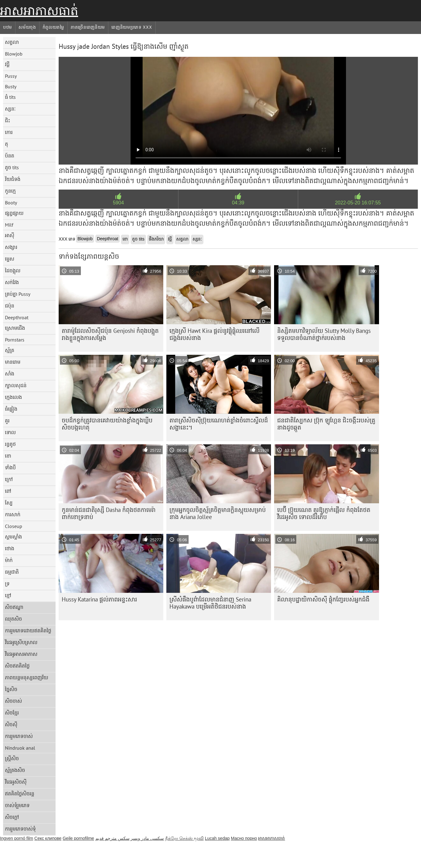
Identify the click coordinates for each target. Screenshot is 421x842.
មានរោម (12, 362)
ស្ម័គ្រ (9, 350)
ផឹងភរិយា (156, 239)
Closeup (13, 526)
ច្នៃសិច (11, 689)
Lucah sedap (217, 838)
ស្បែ (9, 503)
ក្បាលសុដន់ (16, 385)
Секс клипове (47, 838)
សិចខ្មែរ (12, 713)
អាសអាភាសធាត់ (39, 11)
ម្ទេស (9, 259)
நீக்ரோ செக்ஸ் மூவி (184, 838)
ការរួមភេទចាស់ (19, 736)
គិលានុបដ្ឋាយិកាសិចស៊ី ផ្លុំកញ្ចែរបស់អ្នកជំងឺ (323, 599)
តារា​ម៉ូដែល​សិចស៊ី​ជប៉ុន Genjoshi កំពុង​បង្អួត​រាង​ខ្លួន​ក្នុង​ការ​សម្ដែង (110, 334)
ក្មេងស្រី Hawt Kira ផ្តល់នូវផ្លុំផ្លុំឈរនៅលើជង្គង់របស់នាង (214, 334)
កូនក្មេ (10, 191)
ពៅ (8, 491)
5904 (118, 202)
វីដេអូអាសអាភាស (21, 654)
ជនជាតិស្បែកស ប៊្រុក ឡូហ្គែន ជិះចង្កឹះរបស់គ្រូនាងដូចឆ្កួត (326, 424)
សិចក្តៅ (12, 817)
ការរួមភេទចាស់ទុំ (20, 829)
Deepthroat (16, 317)
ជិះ (7, 120)
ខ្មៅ (8, 595)
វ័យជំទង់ (12, 179)
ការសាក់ (12, 514)
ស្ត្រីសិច (12, 758)
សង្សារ (11, 247)
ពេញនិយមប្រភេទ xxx (131, 27)
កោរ (9, 132)
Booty (11, 202)
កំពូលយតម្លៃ (53, 27)
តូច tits (12, 167)
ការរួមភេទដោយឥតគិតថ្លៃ (28, 630)
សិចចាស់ (13, 701)
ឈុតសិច (13, 619)
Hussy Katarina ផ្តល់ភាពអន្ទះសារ (99, 599)
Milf (9, 225)
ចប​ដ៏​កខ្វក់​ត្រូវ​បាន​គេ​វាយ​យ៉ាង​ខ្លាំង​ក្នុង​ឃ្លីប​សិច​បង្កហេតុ (107, 424)
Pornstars (14, 340)
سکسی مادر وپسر (147, 838)
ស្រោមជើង (15, 328)
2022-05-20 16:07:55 (358, 202)
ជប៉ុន (9, 306)
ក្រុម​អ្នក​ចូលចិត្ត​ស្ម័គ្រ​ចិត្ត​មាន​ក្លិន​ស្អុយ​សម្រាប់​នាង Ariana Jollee (217, 513)
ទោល (10, 432)
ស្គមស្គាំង (13, 537)
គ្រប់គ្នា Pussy (17, 294)
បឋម (7, 27)
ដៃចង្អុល (12, 270)
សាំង (9, 374)
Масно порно (244, 838)
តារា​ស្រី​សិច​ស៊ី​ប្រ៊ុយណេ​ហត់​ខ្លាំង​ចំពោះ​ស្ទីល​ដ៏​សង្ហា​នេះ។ (218, 424)
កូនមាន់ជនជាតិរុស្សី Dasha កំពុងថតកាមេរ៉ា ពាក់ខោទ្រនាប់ (109, 513)
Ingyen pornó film (16, 838)
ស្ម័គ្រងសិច (15, 770)
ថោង (9, 548)
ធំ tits (10, 97)
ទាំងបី (10, 467)
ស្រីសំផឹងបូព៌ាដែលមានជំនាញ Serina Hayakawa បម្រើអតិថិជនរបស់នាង (210, 603)
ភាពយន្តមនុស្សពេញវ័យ (26, 677)
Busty (10, 86)
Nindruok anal (20, 748)
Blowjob (14, 54)
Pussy (11, 76)
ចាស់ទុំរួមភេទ (17, 805)
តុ (6, 144)
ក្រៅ (9, 479)
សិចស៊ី (11, 724)
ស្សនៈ (10, 109)
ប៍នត (9, 156)
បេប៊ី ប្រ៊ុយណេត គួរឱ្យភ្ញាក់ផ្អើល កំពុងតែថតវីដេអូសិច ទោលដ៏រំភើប (323, 513)
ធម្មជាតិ (12, 572)
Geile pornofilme (78, 838)
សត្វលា (12, 42)
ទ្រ (7, 583)
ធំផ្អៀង (11, 409)
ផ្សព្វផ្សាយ (14, 213)
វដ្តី (7, 64)
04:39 (238, 202)
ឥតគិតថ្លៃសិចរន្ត (19, 793)
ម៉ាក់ (9, 560)
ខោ (8, 456)
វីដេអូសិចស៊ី (16, 782)
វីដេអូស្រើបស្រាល (21, 642)
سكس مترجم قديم (112, 838)
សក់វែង (12, 282)
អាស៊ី (9, 235)
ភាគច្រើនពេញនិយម (88, 27)
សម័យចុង (27, 27)
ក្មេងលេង (13, 397)
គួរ (7, 420)
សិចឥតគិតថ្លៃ (17, 666)
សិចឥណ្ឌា (14, 607)
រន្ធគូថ (10, 444)
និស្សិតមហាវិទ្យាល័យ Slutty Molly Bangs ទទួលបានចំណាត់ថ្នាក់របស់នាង (324, 334)
